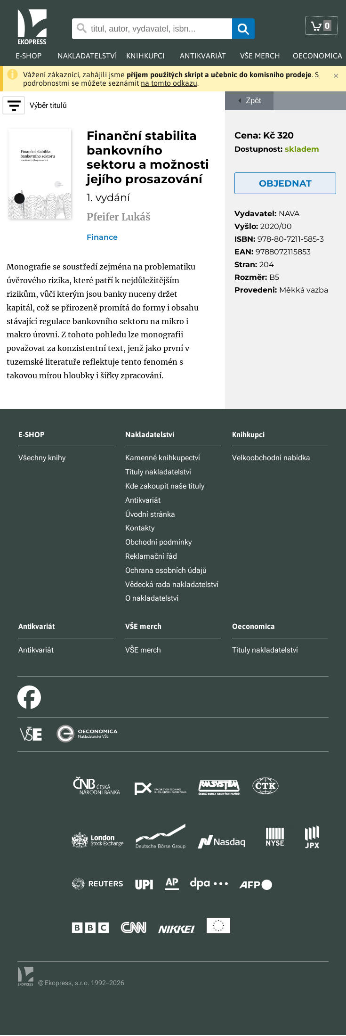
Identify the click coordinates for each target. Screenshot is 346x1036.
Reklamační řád (151, 556)
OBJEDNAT (285, 183)
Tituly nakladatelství (158, 471)
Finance (102, 237)
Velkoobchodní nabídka (271, 457)
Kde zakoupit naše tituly (164, 485)
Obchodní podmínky (158, 542)
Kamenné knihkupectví (162, 457)
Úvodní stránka (150, 514)
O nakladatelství (151, 598)
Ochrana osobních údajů (166, 570)
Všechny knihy (41, 457)
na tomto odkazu (169, 83)
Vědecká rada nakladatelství (171, 584)
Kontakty (139, 527)
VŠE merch (143, 649)
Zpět (249, 101)
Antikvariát (143, 500)
